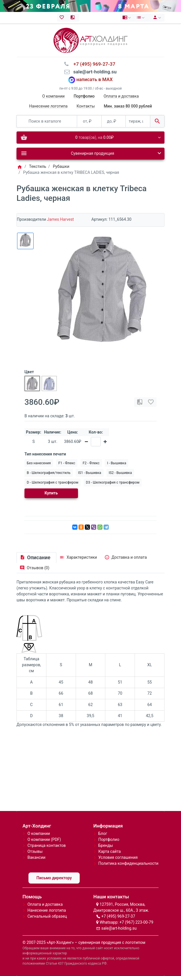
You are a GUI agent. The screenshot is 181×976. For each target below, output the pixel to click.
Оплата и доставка (121, 96)
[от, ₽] (89, 121)
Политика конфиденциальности (128, 863)
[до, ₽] (113, 121)
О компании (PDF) (44, 839)
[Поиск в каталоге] (47, 121)
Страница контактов (46, 845)
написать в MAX (94, 79)
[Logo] (90, 40)
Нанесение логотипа (48, 106)
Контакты (86, 106)
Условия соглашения (117, 857)
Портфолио (108, 839)
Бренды (105, 845)
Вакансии (36, 857)
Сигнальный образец (47, 916)
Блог (102, 833)
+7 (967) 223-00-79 (136, 922)
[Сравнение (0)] (73, 18)
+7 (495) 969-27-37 (118, 916)
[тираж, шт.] (138, 121)
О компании (53, 96)
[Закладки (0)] (62, 18)
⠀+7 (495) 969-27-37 (92, 64)
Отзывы (34, 851)
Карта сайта (109, 851)
